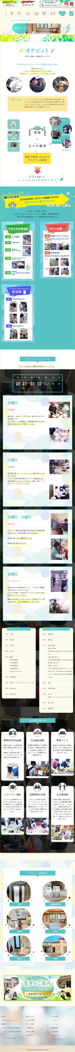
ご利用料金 (29, 1028)
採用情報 (71, 13)
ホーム (6, 14)
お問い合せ (29, 1035)
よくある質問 (30, 1020)
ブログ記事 (54, 1016)
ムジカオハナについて (8, 1020)
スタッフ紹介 (30, 1024)
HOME (12, 20)
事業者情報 (54, 1028)
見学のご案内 (63, 13)
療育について (30, 1016)
